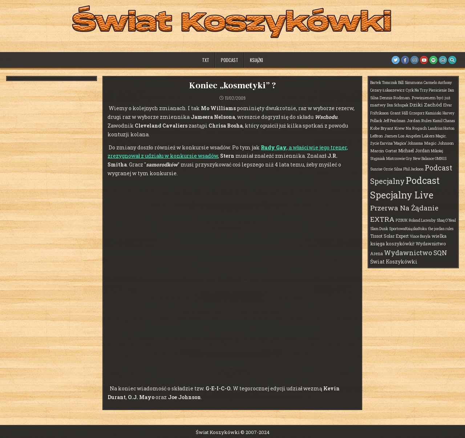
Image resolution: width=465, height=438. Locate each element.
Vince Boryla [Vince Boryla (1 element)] (420, 236)
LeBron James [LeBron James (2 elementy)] (383, 135)
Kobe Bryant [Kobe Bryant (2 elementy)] (381, 128)
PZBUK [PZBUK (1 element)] (402, 220)
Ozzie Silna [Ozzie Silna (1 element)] (393, 169)
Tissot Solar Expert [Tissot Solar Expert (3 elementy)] (389, 236)
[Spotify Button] (433, 60)
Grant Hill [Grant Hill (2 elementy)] (399, 113)
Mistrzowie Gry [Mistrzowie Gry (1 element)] (399, 158)
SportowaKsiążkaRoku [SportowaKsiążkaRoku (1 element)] (408, 228)
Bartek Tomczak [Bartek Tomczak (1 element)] (383, 82)
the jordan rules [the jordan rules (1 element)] (440, 228)
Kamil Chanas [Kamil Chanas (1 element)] (444, 120)
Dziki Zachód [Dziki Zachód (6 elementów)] (425, 104)
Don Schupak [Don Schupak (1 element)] (397, 105)
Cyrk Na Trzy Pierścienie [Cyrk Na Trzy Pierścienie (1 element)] (426, 90)
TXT (205, 60)
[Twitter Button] (396, 60)
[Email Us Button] (443, 60)
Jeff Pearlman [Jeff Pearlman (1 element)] (394, 120)
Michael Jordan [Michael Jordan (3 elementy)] (414, 150)
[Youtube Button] (424, 60)
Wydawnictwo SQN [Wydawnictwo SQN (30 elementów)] (415, 252)
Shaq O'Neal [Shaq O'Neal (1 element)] (446, 220)
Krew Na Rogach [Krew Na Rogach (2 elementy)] (411, 128)
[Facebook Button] (405, 60)
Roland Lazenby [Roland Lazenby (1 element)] (422, 220)
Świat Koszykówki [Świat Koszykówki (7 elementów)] (393, 261)
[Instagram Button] (414, 60)
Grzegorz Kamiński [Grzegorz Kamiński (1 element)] (425, 113)
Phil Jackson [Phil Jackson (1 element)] (413, 169)
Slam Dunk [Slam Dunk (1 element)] (379, 228)
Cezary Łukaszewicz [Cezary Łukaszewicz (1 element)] (387, 90)
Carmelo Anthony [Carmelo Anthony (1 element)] (438, 82)
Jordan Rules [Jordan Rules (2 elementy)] (419, 120)
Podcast (229, 60)
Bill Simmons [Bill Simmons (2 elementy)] (410, 82)
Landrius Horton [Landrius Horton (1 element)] (441, 128)
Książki (256, 60)
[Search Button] (452, 60)
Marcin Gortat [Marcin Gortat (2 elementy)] (383, 150)
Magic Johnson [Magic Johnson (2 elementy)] (439, 143)
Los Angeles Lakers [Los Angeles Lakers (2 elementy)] (416, 135)
